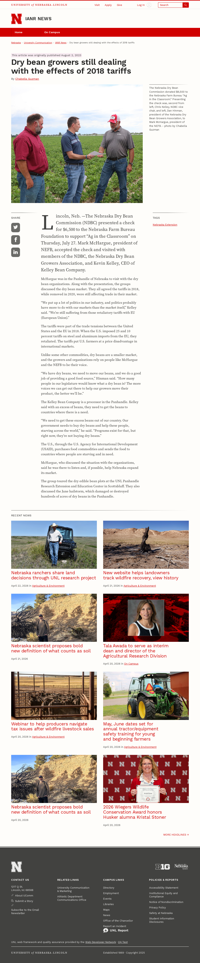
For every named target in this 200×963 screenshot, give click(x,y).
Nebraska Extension (165, 224)
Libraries (108, 904)
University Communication (38, 42)
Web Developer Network (100, 942)
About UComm (24, 895)
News (106, 915)
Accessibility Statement (163, 887)
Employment (111, 893)
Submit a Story (24, 901)
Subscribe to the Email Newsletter (25, 911)
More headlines (174, 834)
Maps (106, 909)
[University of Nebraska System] (181, 867)
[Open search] (173, 5)
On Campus (52, 32)
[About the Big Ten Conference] (162, 867)
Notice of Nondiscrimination (166, 902)
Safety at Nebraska (161, 913)
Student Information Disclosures (161, 920)
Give (119, 5)
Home (18, 32)
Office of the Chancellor (118, 920)
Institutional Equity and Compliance (163, 895)
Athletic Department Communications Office (71, 898)
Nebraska (16, 42)
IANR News (38, 18)
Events (107, 898)
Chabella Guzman (27, 78)
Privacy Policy (157, 907)
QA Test (123, 942)
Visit (97, 5)
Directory (108, 887)
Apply (108, 5)
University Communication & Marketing (73, 889)
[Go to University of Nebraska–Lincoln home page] (16, 19)
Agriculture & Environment (48, 585)
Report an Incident (115, 929)
